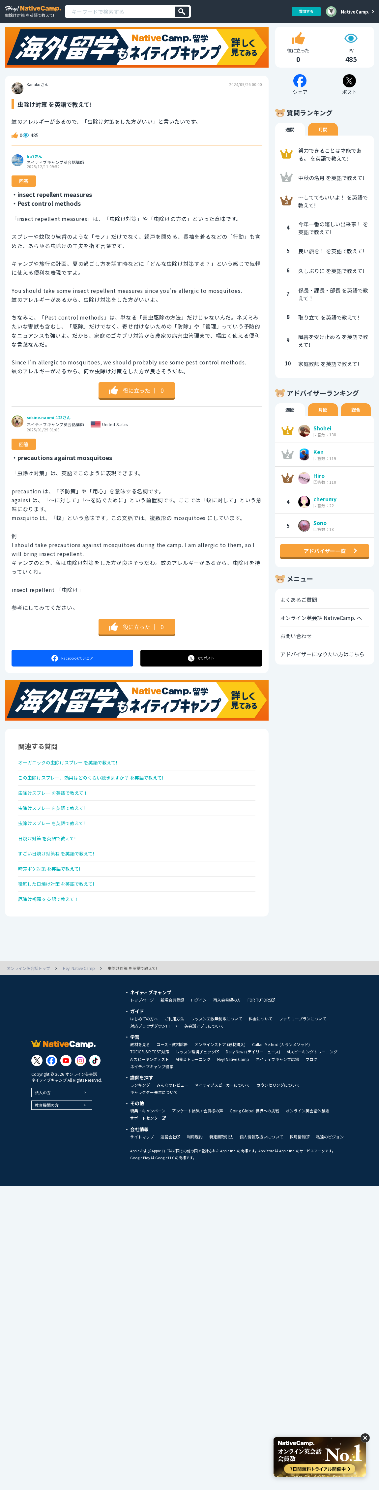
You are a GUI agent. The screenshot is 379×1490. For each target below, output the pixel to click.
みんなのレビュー (172, 1121)
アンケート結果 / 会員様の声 (197, 1146)
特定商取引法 (221, 1172)
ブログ (311, 1095)
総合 (356, 422)
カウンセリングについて (278, 1121)
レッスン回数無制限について (216, 1054)
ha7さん (34, 169)
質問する (304, 11)
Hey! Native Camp (233, 1095)
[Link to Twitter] (37, 1096)
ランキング (140, 1121)
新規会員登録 (172, 1036)
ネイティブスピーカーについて (222, 1121)
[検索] (182, 12)
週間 (290, 142)
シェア (72, 670)
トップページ (142, 1036)
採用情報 (299, 1172)
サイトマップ (142, 1172)
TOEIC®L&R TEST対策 (149, 1087)
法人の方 (43, 1128)
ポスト (201, 670)
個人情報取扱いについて (261, 1172)
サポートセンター (148, 1154)
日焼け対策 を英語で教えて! (51, 864)
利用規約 (195, 1172)
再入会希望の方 (227, 1036)
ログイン (199, 1036)
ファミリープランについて (302, 1054)
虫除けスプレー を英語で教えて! (56, 829)
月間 (323, 142)
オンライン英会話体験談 (307, 1146)
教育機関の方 (47, 1140)
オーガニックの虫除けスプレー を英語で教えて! (75, 776)
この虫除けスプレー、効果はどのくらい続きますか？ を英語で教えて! (101, 794)
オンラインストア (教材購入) (220, 1080)
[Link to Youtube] (66, 1096)
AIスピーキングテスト (149, 1095)
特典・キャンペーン (147, 1146)
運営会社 (170, 1172)
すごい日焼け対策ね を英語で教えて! (61, 881)
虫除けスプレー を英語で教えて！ (58, 811)
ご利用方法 (174, 1054)
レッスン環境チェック (197, 1087)
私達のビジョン (330, 1172)
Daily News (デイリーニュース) (253, 1087)
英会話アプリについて (204, 1062)
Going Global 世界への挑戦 (254, 1146)
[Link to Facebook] (51, 1096)
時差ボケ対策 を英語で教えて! (54, 899)
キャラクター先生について (154, 1128)
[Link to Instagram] (80, 1096)
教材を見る (140, 1080)
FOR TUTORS (261, 1036)
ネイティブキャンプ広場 (277, 1095)
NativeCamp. (355, 11)
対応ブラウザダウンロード (154, 1062)
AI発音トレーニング (193, 1095)
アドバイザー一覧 (325, 564)
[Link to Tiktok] (95, 1096)
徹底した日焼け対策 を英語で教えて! (61, 916)
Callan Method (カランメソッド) (281, 1080)
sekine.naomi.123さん (49, 430)
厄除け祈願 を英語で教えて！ (53, 934)
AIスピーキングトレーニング (312, 1087)
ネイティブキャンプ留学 (151, 1102)
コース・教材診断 (172, 1080)
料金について (261, 1054)
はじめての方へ (144, 1054)
